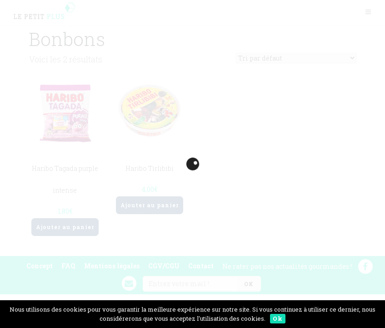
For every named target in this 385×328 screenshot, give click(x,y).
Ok (278, 318)
